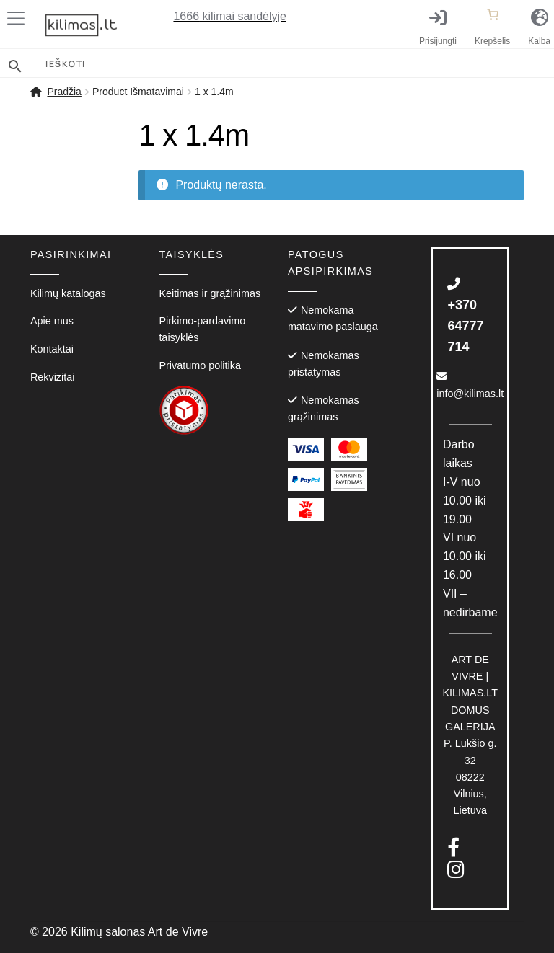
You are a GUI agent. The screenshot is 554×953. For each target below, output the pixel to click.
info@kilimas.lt (470, 385)
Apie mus (52, 321)
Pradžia (64, 91)
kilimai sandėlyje (229, 16)
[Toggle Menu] (18, 18)
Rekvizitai (52, 377)
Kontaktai (52, 349)
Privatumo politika (200, 365)
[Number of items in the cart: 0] (492, 14)
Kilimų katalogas (68, 293)
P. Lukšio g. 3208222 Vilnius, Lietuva (470, 735)
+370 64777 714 (465, 315)
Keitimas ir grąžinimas (209, 293)
